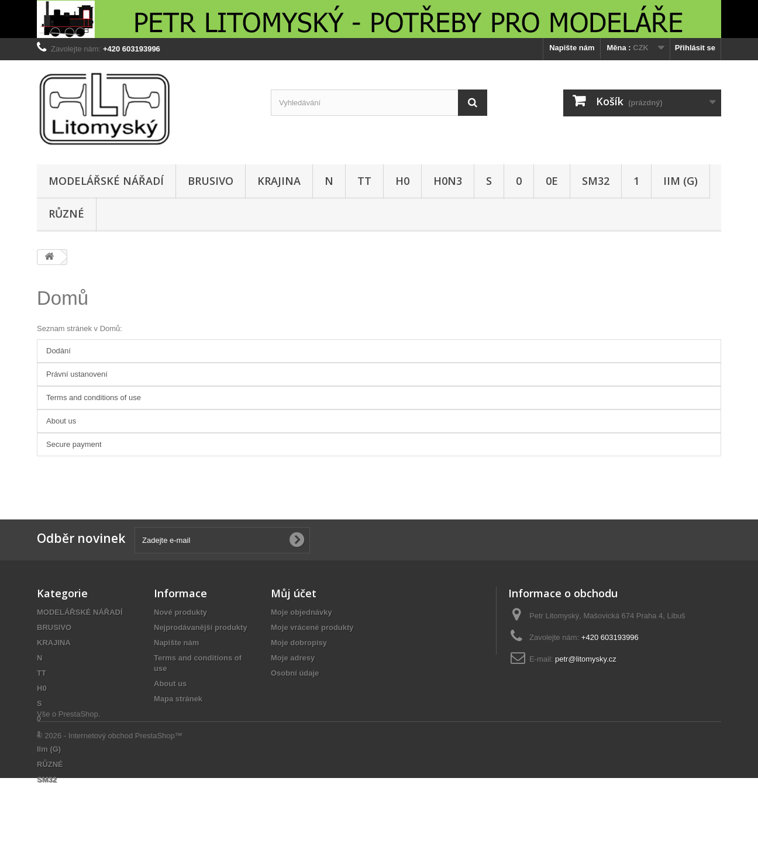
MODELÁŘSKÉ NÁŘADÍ (106, 181)
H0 (402, 181)
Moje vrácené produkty (312, 627)
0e (552, 181)
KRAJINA (279, 181)
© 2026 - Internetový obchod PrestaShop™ (109, 821)
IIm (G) (680, 181)
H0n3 (447, 181)
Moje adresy (293, 657)
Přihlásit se (695, 47)
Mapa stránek (178, 698)
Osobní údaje (295, 673)
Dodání (58, 350)
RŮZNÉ (66, 213)
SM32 (595, 181)
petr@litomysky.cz (585, 659)
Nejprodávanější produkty (200, 627)
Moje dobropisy (299, 642)
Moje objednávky (301, 612)
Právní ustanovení (77, 374)
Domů (62, 298)
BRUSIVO (210, 181)
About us (61, 420)
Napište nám (571, 47)
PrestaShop (78, 800)
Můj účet (293, 593)
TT (364, 181)
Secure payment (74, 444)
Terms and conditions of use (93, 397)
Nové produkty (180, 612)
